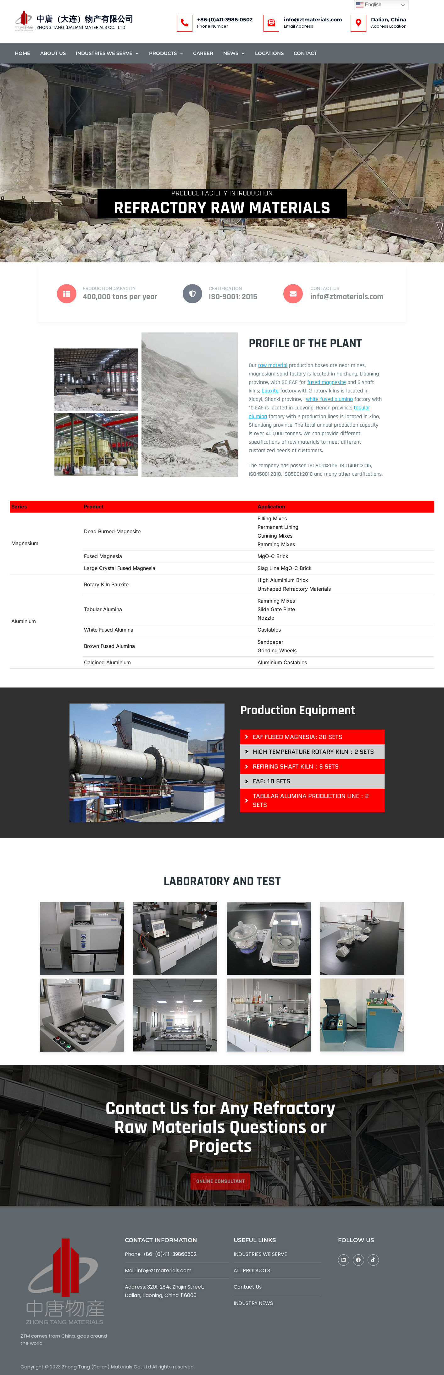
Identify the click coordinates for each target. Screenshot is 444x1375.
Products (166, 53)
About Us (53, 53)
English (368, 5)
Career (203, 53)
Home (22, 53)
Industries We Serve (107, 53)
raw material (272, 365)
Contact (305, 53)
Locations (269, 53)
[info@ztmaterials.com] (271, 23)
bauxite (270, 390)
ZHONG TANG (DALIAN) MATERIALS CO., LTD (80, 27)
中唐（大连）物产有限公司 (84, 19)
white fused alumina (329, 399)
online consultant (220, 1192)
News (234, 53)
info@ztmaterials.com (313, 20)
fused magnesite (326, 382)
